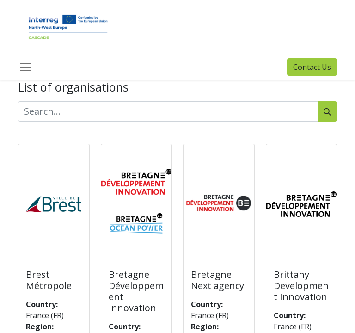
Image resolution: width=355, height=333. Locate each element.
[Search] (327, 111)
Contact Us (312, 67)
